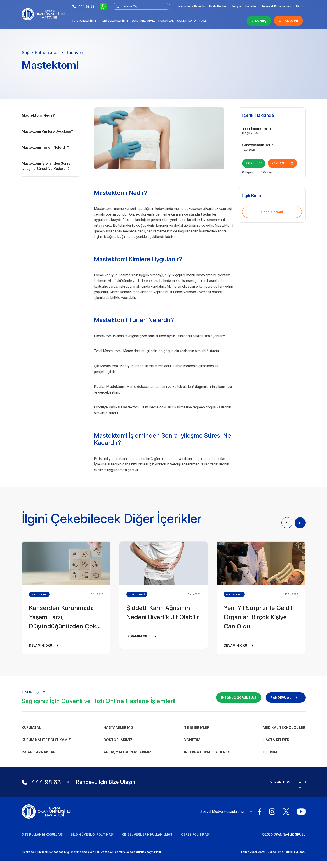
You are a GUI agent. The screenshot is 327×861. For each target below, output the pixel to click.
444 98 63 (83, 6)
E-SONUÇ (259, 21)
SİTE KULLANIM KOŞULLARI (42, 834)
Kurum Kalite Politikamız (46, 740)
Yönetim (192, 740)
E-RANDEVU (288, 21)
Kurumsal (166, 20)
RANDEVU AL (285, 697)
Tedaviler (75, 52)
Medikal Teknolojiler (284, 727)
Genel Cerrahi (272, 212)
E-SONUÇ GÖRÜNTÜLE (238, 697)
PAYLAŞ (287, 163)
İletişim (236, 6)
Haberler (251, 6)
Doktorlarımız (143, 20)
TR (299, 6)
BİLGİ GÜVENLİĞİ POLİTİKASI (92, 834)
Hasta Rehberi (218, 6)
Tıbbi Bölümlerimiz (114, 20)
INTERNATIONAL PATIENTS (207, 752)
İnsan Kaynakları (39, 752)
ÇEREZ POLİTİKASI (195, 834)
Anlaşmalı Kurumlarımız (276, 6)
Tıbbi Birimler (196, 727)
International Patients (191, 6)
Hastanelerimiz (84, 20)
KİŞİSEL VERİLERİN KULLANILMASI (147, 834)
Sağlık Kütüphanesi (192, 20)
